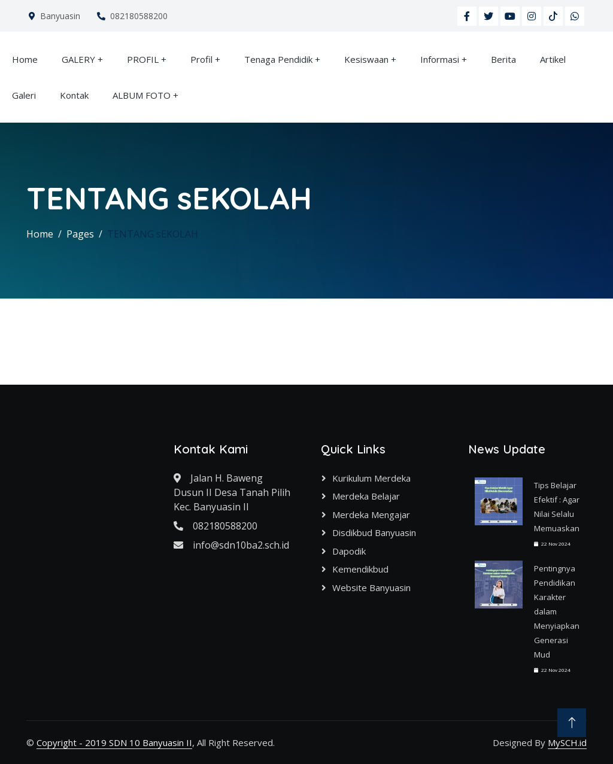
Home (25, 59)
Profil (201, 59)
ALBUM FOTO (142, 95)
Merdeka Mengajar (371, 515)
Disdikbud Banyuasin (374, 532)
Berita (503, 59)
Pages (80, 234)
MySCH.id (567, 742)
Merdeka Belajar (366, 496)
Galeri (24, 95)
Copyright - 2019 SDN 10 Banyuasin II (114, 742)
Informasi (439, 59)
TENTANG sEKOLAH (152, 234)
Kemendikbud (360, 569)
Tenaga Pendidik (278, 59)
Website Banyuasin (371, 587)
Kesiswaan (366, 59)
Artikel (553, 59)
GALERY (78, 59)
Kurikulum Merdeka (371, 478)
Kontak (74, 95)
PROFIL (143, 59)
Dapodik (349, 551)
